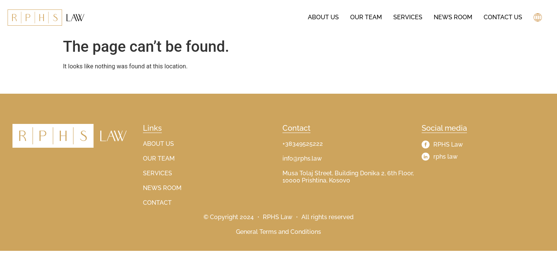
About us (323, 17)
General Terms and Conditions (278, 231)
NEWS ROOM (162, 188)
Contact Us (503, 17)
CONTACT (157, 202)
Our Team (366, 17)
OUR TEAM (159, 158)
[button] (538, 17)
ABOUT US (158, 143)
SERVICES (157, 173)
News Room (453, 17)
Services (407, 17)
